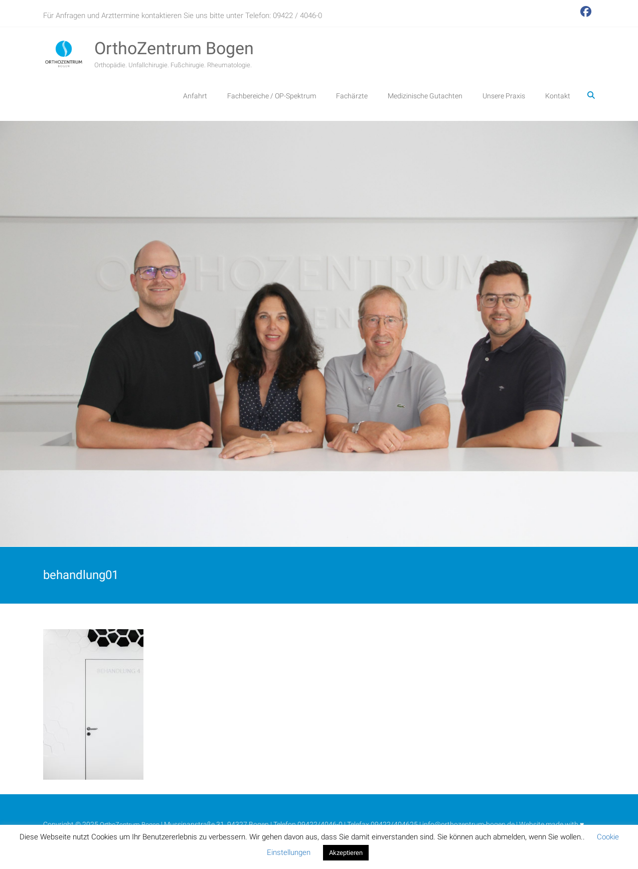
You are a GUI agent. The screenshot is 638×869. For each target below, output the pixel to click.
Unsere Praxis (504, 96)
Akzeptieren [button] (346, 852)
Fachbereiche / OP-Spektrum (271, 96)
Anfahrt (195, 96)
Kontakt (557, 96)
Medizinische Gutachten (425, 96)
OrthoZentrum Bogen (174, 48)
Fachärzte (352, 96)
